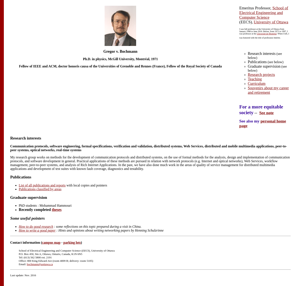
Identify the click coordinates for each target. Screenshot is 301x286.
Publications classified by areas (40, 189)
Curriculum (256, 83)
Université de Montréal (267, 34)
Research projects (261, 75)
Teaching (255, 79)
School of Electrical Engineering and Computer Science (263, 13)
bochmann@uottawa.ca (40, 264)
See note (266, 113)
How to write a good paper (37, 230)
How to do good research (36, 226)
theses (57, 210)
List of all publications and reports (42, 185)
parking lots (72, 242)
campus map (51, 242)
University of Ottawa (271, 22)
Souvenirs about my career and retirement (268, 90)
